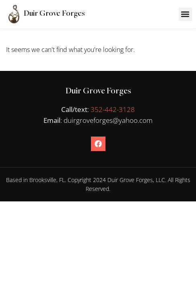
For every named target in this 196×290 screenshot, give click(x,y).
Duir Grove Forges (54, 14)
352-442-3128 (113, 109)
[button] (185, 14)
